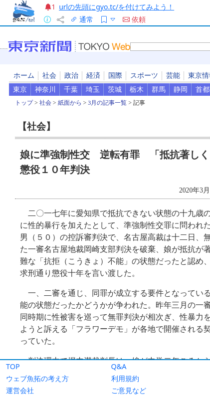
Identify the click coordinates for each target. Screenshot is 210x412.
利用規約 (125, 378)
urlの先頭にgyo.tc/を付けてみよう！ (116, 6)
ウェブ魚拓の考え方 (37, 378)
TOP (13, 366)
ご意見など (128, 390)
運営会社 (20, 390)
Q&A (119, 366)
